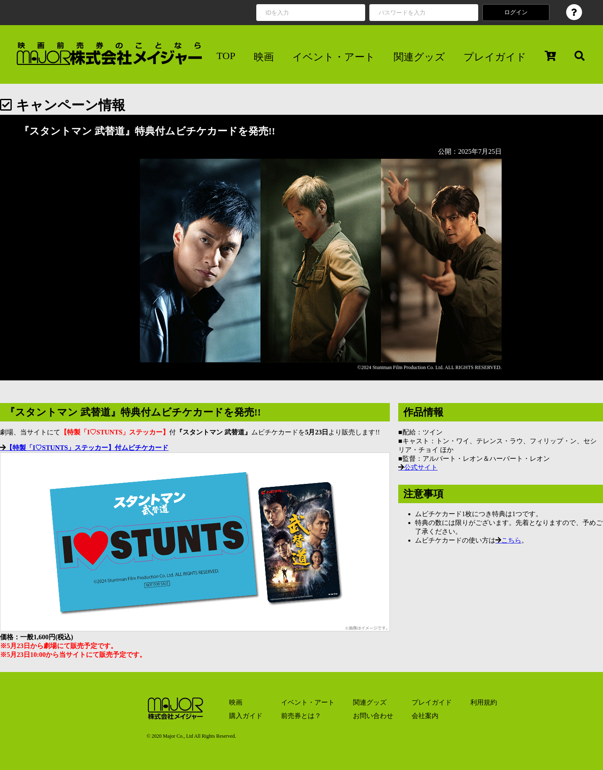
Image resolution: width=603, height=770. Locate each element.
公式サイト (421, 467)
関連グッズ (419, 57)
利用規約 (483, 702)
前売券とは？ (301, 715)
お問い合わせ (373, 715)
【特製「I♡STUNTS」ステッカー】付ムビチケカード (87, 447)
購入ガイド (246, 715)
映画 (264, 57)
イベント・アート (333, 57)
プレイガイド (495, 57)
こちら (511, 540)
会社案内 (425, 715)
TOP (225, 55)
